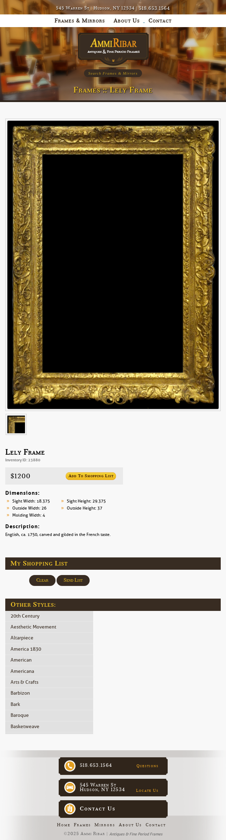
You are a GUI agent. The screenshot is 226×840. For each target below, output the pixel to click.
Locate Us (147, 790)
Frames (82, 824)
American (21, 660)
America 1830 (26, 649)
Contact (156, 824)
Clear (42, 580)
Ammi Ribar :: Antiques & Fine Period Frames (113, 47)
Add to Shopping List (91, 476)
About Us (130, 824)
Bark (15, 704)
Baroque (20, 716)
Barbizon (20, 693)
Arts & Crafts (24, 682)
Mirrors (105, 824)
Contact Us (98, 809)
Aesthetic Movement (33, 627)
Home (63, 824)
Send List (73, 580)
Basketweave (25, 727)
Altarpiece (22, 638)
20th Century (25, 616)
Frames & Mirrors (79, 21)
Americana (22, 671)
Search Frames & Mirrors (112, 73)
